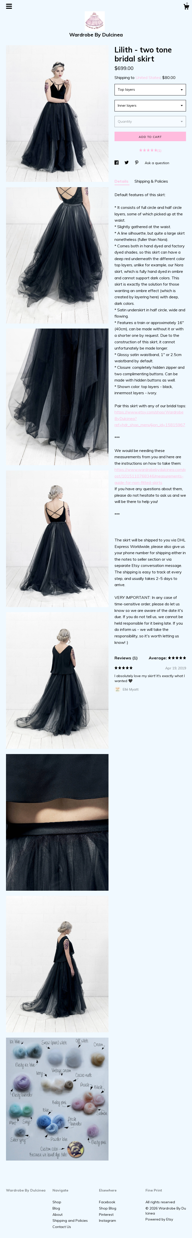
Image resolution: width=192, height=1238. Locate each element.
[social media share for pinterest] (137, 163)
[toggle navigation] (9, 6)
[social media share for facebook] (117, 163)
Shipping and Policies (70, 1220)
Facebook (107, 1202)
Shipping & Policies (151, 181)
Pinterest (106, 1214)
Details (122, 181)
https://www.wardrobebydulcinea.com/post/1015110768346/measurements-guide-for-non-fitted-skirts (150, 476)
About (57, 1214)
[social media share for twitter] (127, 163)
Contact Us (61, 1227)
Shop (56, 1202)
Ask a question (157, 163)
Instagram (107, 1220)
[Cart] (186, 7)
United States (148, 77)
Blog (56, 1208)
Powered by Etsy (159, 1219)
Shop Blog (107, 1208)
